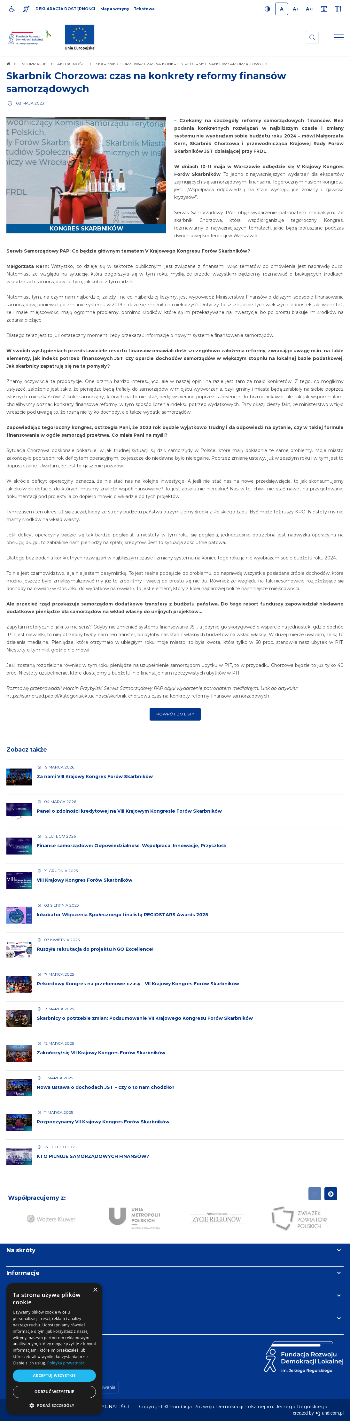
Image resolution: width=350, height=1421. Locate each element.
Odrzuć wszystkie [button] (54, 1391)
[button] (54, 1405)
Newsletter (23, 1295)
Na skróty (20, 1250)
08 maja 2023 (30, 103)
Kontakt (18, 1318)
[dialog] (54, 1349)
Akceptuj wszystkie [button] (54, 1375)
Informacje (23, 1273)
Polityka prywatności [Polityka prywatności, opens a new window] (66, 1363)
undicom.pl (330, 1413)
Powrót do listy (175, 714)
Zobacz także (26, 749)
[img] (80, 37)
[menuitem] (114, 1406)
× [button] (95, 1290)
